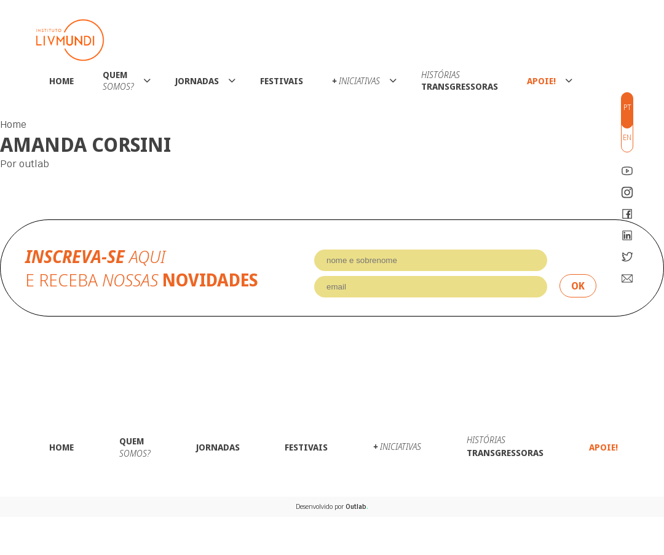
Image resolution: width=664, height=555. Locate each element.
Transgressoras (459, 80)
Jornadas (197, 81)
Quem (118, 80)
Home (61, 81)
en (627, 137)
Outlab (357, 507)
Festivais (281, 81)
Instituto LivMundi (70, 39)
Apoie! (541, 81)
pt (627, 107)
